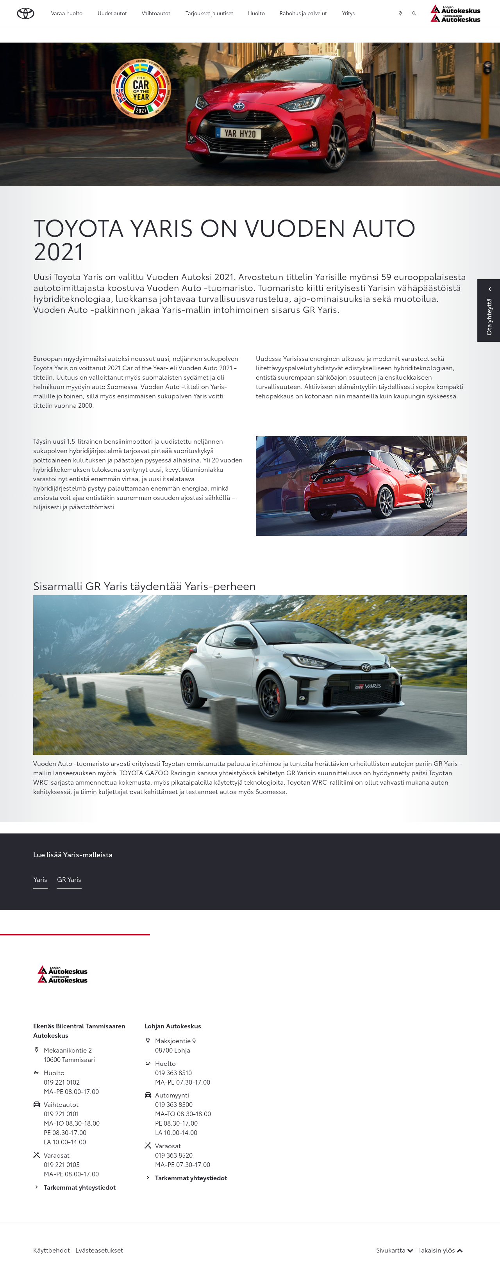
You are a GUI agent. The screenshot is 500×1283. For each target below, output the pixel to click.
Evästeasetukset (99, 1249)
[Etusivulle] (457, 13)
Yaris (40, 878)
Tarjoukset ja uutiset (209, 12)
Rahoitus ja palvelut (303, 12)
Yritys (348, 12)
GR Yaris (69, 878)
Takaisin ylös (440, 1249)
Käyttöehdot (51, 1249)
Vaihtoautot (156, 12)
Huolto (256, 12)
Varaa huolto (66, 12)
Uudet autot (112, 12)
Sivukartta (395, 1249)
